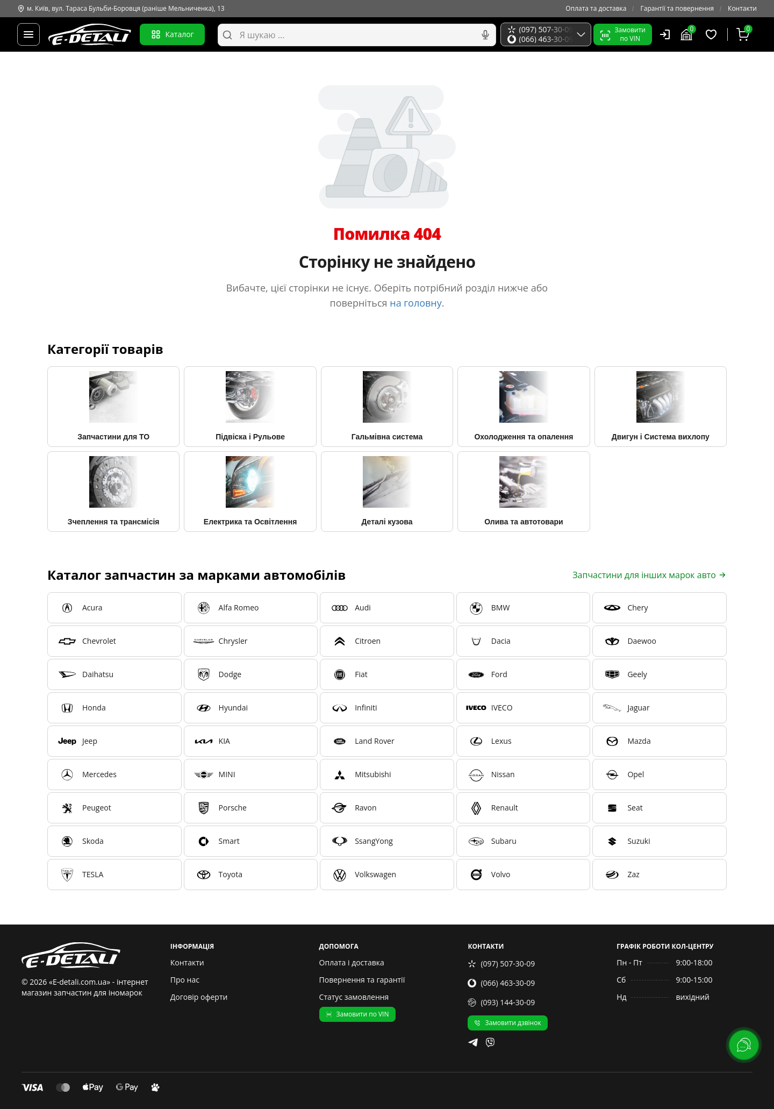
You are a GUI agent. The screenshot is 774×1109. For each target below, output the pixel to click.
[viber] (490, 1042)
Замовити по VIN (357, 1014)
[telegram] (473, 1042)
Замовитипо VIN (623, 34)
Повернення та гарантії (362, 980)
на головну (416, 302)
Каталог (172, 34)
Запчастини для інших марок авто (649, 575)
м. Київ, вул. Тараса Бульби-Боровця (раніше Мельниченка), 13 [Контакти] (121, 8)
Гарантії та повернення (677, 8)
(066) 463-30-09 (501, 983)
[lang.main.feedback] (743, 1045)
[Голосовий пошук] (485, 35)
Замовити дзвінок (507, 1022)
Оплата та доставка (595, 8)
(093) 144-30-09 (501, 1002)
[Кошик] (744, 34)
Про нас (184, 980)
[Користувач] (665, 34)
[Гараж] (688, 34)
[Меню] (28, 34)
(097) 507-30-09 (501, 963)
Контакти (742, 8)
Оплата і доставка (351, 962)
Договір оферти (199, 997)
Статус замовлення (354, 997)
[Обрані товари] (712, 34)
